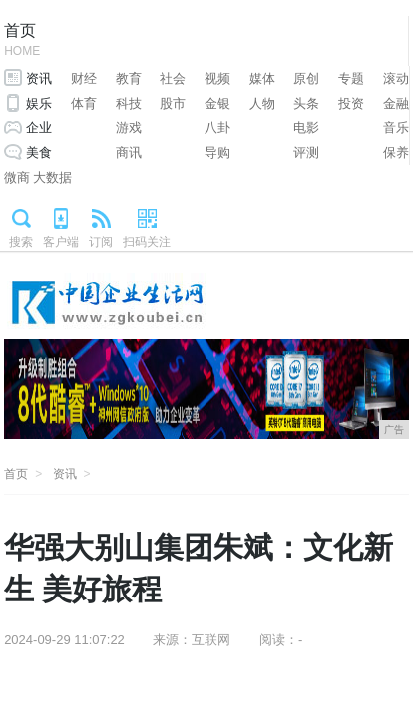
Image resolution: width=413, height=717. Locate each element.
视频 (217, 78)
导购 (217, 152)
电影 (306, 127)
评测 (306, 152)
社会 (173, 78)
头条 (306, 103)
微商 (17, 177)
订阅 (101, 242)
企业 (39, 127)
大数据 (52, 177)
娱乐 (39, 103)
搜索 (21, 242)
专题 (351, 78)
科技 (129, 103)
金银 (217, 103)
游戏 (129, 127)
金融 (396, 103)
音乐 (396, 127)
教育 (129, 78)
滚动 (396, 78)
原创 (306, 78)
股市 (173, 103)
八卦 (217, 127)
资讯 (39, 78)
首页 (22, 41)
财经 (84, 78)
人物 (262, 103)
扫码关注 (147, 242)
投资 (351, 103)
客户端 (61, 242)
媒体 (262, 78)
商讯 (129, 152)
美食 (39, 152)
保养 (396, 152)
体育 (84, 103)
